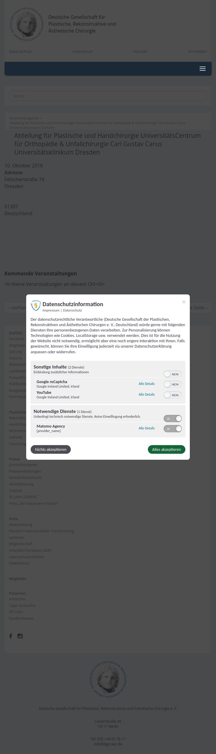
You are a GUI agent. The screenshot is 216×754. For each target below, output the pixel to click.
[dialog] (108, 377)
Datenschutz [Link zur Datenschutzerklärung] (72, 310)
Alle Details (147, 384)
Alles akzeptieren (166, 449)
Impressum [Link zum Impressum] (51, 310)
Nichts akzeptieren (50, 449)
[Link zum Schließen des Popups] (183, 301)
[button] (167, 374)
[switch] (172, 373)
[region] (108, 400)
